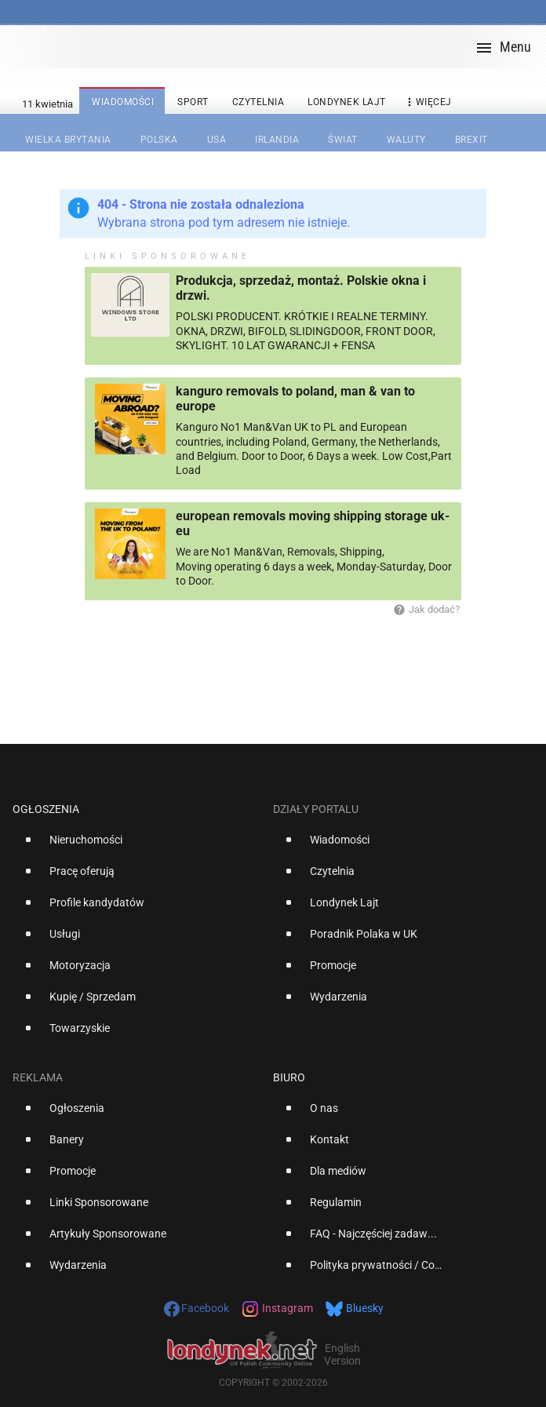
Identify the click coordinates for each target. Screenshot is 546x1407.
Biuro (289, 1077)
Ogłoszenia (46, 809)
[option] (136, 846)
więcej (427, 102)
